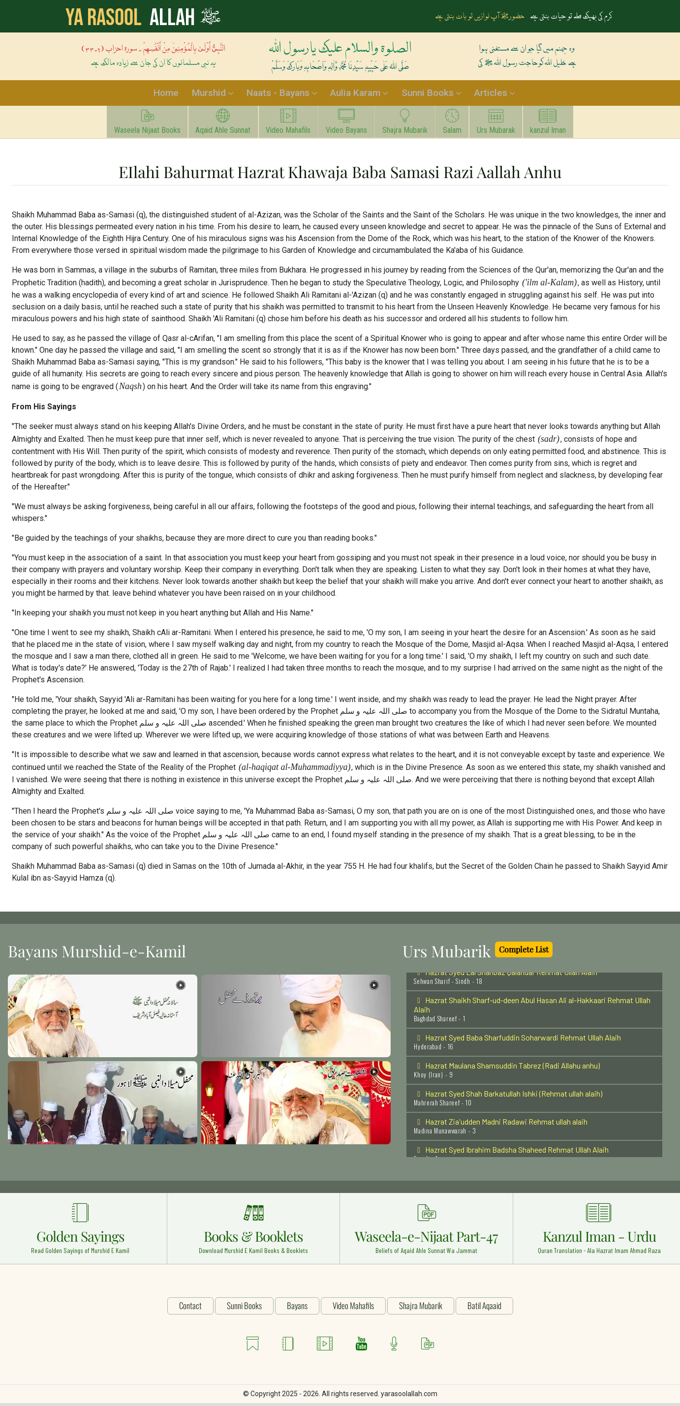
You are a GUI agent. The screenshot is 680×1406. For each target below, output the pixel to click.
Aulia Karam (355, 94)
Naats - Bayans (277, 94)
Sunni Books (427, 94)
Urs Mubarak (508, 125)
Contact (190, 1308)
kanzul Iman (566, 125)
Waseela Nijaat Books (129, 125)
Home (166, 94)
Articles (490, 94)
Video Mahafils (280, 125)
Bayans (297, 1308)
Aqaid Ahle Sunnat (210, 125)
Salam (459, 125)
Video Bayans (344, 125)
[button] (102, 1018)
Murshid (208, 94)
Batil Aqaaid (484, 1308)
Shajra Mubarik (407, 125)
